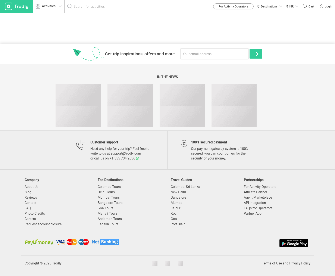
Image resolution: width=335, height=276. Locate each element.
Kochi (175, 213)
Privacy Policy (299, 263)
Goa (174, 219)
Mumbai (177, 203)
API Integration (255, 203)
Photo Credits (35, 213)
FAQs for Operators (258, 208)
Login (326, 6)
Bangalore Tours (110, 203)
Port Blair (178, 224)
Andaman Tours (110, 219)
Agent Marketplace (258, 197)
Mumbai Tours (109, 197)
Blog (28, 192)
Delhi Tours (106, 192)
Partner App (253, 213)
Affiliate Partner (255, 192)
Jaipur (175, 208)
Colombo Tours (109, 187)
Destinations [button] (269, 6)
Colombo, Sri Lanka (185, 187)
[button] (292, 6)
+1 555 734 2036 (124, 158)
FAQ (28, 208)
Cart (308, 6)
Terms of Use (272, 263)
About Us (31, 187)
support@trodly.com (126, 153)
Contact (30, 203)
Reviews (31, 197)
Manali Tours (108, 213)
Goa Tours (105, 208)
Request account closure (43, 224)
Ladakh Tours (108, 224)
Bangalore (178, 197)
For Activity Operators (233, 6)
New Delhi (178, 192)
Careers (30, 219)
